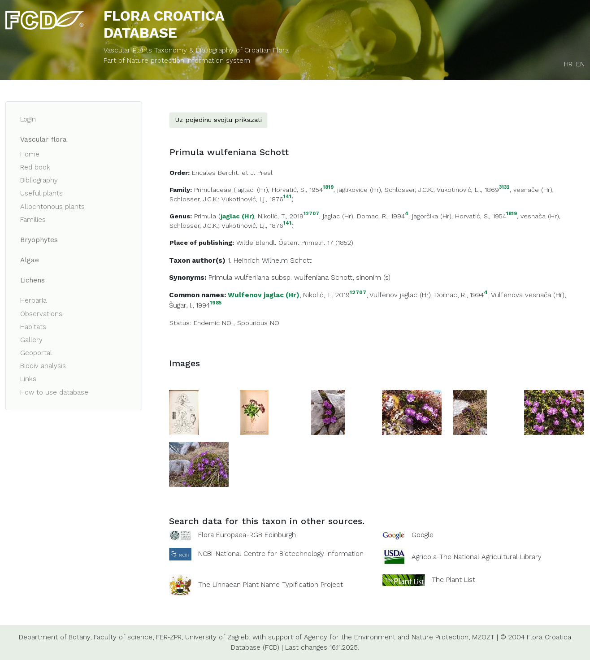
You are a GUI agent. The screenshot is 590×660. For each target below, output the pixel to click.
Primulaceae (212, 189)
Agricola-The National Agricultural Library (477, 557)
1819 (328, 187)
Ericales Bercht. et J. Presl (232, 172)
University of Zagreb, (217, 637)
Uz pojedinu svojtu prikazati (218, 119)
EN (580, 64)
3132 (504, 187)
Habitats (33, 327)
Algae (29, 260)
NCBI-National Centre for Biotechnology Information (281, 554)
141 (287, 197)
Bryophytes (39, 240)
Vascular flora (43, 139)
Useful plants (41, 193)
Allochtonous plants (52, 207)
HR (568, 64)
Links (28, 379)
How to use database (54, 392)
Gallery (31, 340)
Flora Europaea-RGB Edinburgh (247, 535)
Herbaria (33, 300)
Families (33, 220)
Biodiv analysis (43, 366)
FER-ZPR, (169, 637)
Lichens (32, 280)
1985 (215, 302)
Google (423, 535)
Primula (205, 216)
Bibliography (39, 180)
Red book (35, 167)
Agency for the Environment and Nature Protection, (387, 637)
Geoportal (36, 353)
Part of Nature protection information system (177, 60)
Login (28, 119)
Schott (301, 260)
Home (29, 154)
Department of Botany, (55, 637)
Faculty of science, (124, 637)
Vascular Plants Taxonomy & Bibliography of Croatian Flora (196, 50)
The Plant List (453, 580)
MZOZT (483, 637)
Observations (41, 314)
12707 (311, 214)
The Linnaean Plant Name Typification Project (270, 585)
